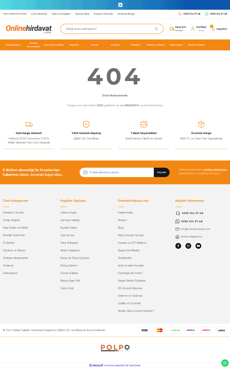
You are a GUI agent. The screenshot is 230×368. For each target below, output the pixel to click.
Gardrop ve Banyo (14, 250)
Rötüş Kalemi (68, 265)
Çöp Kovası (67, 235)
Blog (121, 227)
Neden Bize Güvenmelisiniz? (136, 311)
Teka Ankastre (69, 242)
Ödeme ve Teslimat (130, 295)
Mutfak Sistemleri (14, 235)
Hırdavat (8, 265)
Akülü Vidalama (70, 250)
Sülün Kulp (67, 288)
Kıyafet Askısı (68, 227)
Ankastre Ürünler (13, 212)
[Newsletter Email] (125, 172)
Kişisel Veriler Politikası (132, 280)
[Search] (111, 29)
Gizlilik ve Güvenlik (129, 303)
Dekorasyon (10, 273)
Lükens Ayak (68, 212)
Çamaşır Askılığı (70, 220)
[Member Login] (197, 29)
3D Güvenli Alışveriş (130, 288)
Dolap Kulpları (11, 220)
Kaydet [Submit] (161, 172)
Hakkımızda (125, 212)
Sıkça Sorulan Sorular (131, 235)
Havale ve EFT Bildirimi (132, 242)
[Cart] (219, 28)
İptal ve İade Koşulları (131, 265)
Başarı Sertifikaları (129, 250)
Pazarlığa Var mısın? (130, 273)
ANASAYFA (131, 105)
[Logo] (28, 28)
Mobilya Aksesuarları (15, 258)
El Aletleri (9, 242)
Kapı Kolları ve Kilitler (15, 227)
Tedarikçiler (125, 258)
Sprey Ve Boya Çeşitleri (74, 258)
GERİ (100, 105)
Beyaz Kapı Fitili (70, 280)
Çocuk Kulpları (69, 273)
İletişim (122, 220)
